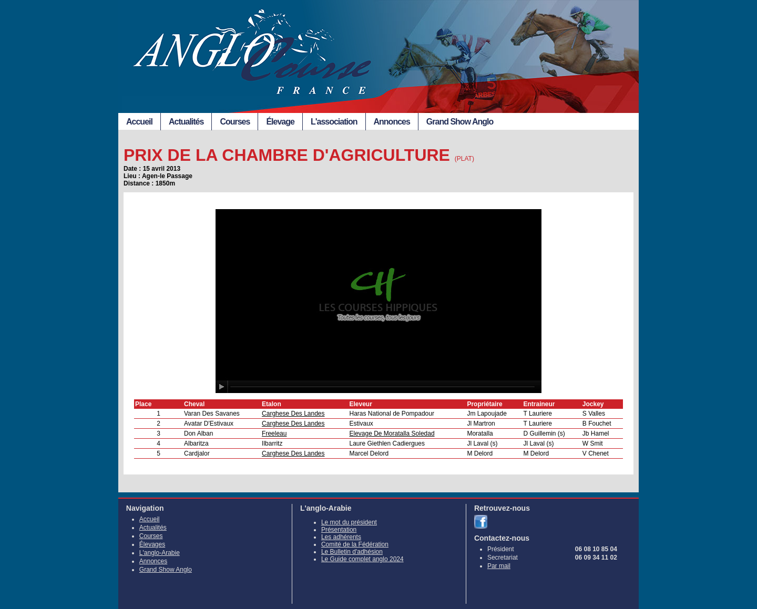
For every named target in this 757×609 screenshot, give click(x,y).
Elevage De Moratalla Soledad (391, 433)
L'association (334, 121)
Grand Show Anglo (459, 121)
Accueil (139, 121)
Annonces (392, 121)
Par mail (498, 566)
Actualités (186, 121)
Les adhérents (341, 537)
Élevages (152, 544)
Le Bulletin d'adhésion (352, 551)
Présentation (338, 529)
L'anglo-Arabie (159, 552)
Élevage (280, 121)
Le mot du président (349, 522)
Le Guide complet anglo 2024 (362, 559)
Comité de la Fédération (354, 544)
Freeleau (274, 433)
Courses (235, 121)
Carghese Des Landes (293, 413)
